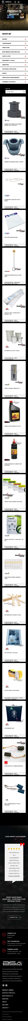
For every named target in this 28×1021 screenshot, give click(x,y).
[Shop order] (15, 91)
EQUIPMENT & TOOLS (8, 60)
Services (5, 999)
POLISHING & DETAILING (9, 69)
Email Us (9, 937)
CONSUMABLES (6, 43)
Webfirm (10, 1019)
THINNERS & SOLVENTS (9, 81)
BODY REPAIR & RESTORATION (11, 52)
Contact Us (15, 917)
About (4, 1002)
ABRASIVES (5, 64)
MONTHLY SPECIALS (8, 993)
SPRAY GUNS (5, 47)
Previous (16, 839)
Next (21, 839)
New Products (7, 996)
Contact (5, 1007)
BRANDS (4, 39)
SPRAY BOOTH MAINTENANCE (10, 77)
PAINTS (4, 73)
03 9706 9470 (26, 2)
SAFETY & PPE (6, 56)
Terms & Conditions (6, 1016)
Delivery (5, 1004)
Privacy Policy (5, 1014)
